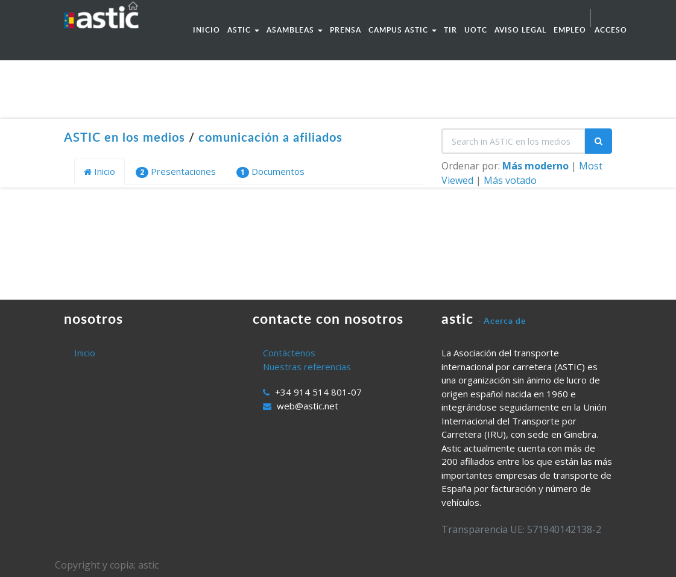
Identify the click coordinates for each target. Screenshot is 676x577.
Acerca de (505, 320)
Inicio (99, 171)
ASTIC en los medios (124, 136)
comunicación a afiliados (270, 136)
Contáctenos (289, 353)
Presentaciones (176, 171)
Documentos (270, 171)
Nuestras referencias (307, 367)
